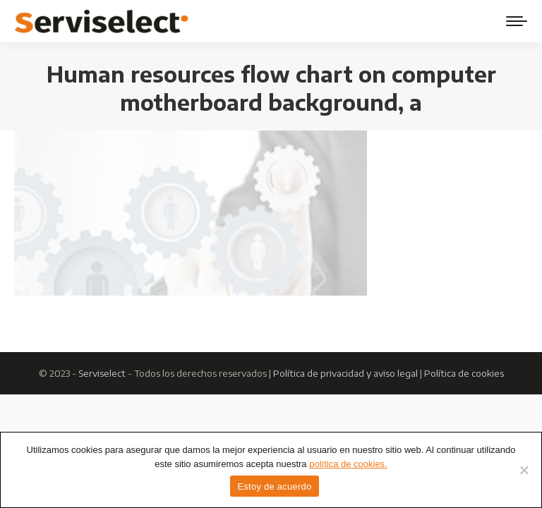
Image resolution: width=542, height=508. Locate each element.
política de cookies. (348, 464)
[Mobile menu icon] (516, 21)
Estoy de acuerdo (274, 486)
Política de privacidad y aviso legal (345, 373)
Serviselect (102, 373)
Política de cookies (464, 373)
